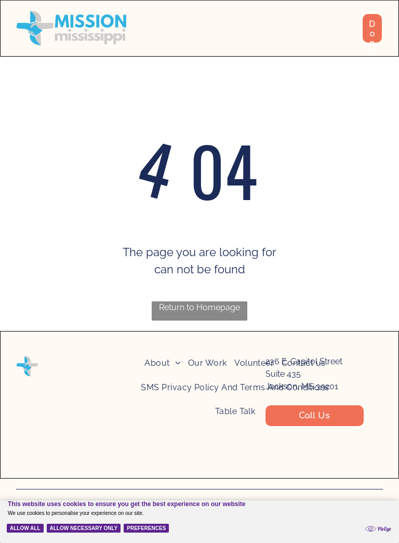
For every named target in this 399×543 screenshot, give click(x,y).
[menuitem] (162, 367)
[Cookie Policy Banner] (199, 515)
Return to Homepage (199, 307)
